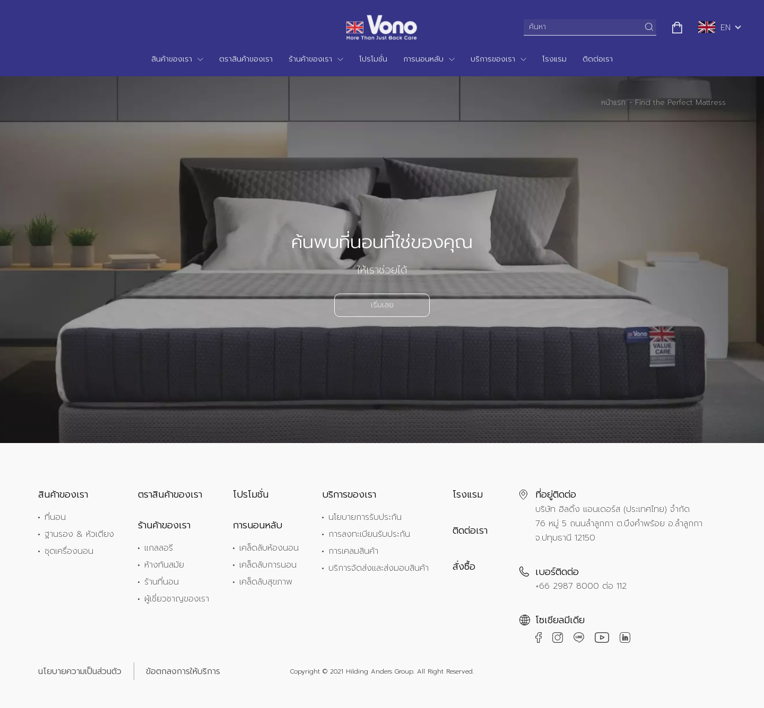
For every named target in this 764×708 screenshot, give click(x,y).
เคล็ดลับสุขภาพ (265, 582)
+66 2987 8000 (567, 586)
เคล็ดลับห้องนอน (269, 548)
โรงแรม (554, 58)
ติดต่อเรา (598, 58)
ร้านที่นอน (161, 582)
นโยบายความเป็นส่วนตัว (79, 671)
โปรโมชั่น (373, 58)
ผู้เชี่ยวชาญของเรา (176, 598)
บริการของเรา (493, 58)
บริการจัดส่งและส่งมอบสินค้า (378, 568)
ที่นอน (55, 517)
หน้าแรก (613, 103)
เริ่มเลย (382, 306)
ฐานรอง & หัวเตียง (79, 534)
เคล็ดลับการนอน (268, 565)
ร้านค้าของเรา (310, 58)
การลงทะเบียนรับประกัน (369, 534)
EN (714, 26)
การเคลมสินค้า (353, 551)
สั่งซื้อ (464, 566)
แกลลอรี (158, 548)
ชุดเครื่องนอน (69, 551)
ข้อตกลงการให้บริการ (183, 671)
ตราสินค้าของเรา (246, 58)
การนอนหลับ (423, 58)
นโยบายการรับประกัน (365, 517)
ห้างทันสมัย (164, 565)
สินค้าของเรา (171, 58)
